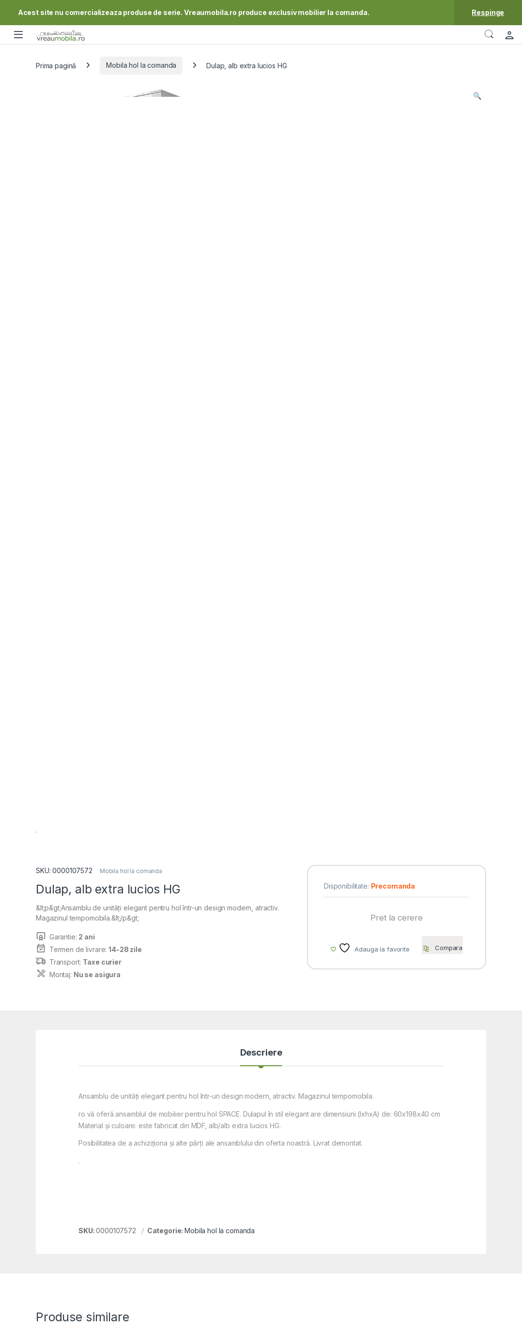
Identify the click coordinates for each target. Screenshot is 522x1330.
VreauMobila (61, 1319)
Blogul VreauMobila (427, 1193)
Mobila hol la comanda (141, 65)
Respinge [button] (488, 12)
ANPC (235, 1207)
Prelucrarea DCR (423, 1236)
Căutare (489, 34)
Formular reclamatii (254, 1193)
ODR (404, 1207)
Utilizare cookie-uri (426, 1222)
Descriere (261, 595)
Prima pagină (56, 65)
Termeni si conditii (425, 1179)
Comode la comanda (432, 900)
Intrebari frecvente (255, 1222)
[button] (477, 96)
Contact (238, 1179)
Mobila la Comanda (341, 1179)
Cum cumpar (331, 1207)
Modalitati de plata (339, 1222)
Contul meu (329, 1193)
